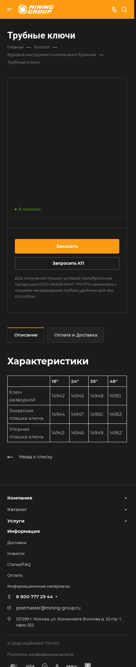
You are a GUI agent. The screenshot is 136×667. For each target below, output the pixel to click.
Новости (16, 553)
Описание (26, 335)
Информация (23, 531)
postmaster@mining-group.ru (48, 608)
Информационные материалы (38, 586)
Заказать (67, 246)
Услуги (16, 521)
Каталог (17, 509)
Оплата (14, 575)
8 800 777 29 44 (34, 596)
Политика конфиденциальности (40, 654)
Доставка (16, 542)
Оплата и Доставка (75, 335)
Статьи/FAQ (19, 564)
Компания (19, 498)
